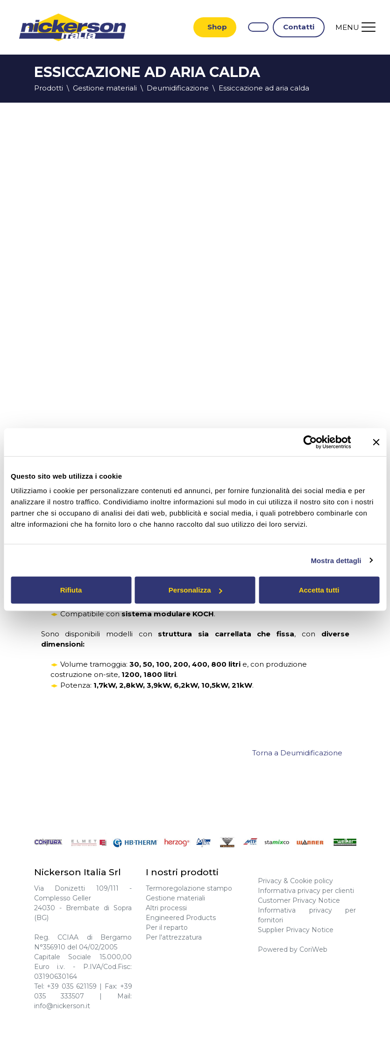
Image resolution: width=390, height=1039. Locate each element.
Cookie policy (311, 881)
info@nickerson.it (62, 1006)
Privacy (270, 881)
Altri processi (166, 908)
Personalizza (195, 590)
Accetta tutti (319, 590)
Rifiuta (71, 590)
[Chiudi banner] (376, 442)
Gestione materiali (175, 898)
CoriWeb (313, 949)
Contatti (298, 26)
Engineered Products (181, 917)
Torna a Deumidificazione (297, 752)
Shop (217, 26)
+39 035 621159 (72, 986)
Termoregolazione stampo (189, 888)
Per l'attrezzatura (174, 937)
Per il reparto (167, 927)
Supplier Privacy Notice (295, 930)
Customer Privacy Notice (299, 900)
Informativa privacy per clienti (306, 890)
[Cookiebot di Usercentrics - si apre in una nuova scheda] (310, 442)
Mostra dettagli (336, 560)
